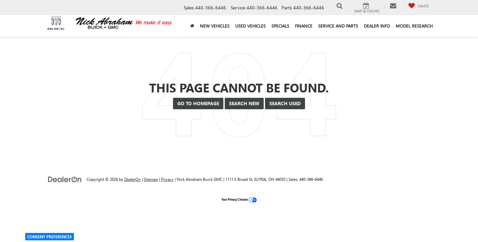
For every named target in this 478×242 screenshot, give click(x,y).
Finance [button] (303, 26)
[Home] (192, 26)
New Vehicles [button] (214, 26)
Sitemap (151, 179)
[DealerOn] (65, 179)
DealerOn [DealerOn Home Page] (132, 179)
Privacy (167, 179)
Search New (244, 103)
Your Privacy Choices (239, 199)
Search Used (285, 103)
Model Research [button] (414, 26)
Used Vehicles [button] (250, 26)
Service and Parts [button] (338, 26)
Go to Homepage (198, 103)
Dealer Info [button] (377, 26)
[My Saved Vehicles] (418, 5)
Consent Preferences (49, 236)
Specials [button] (280, 26)
